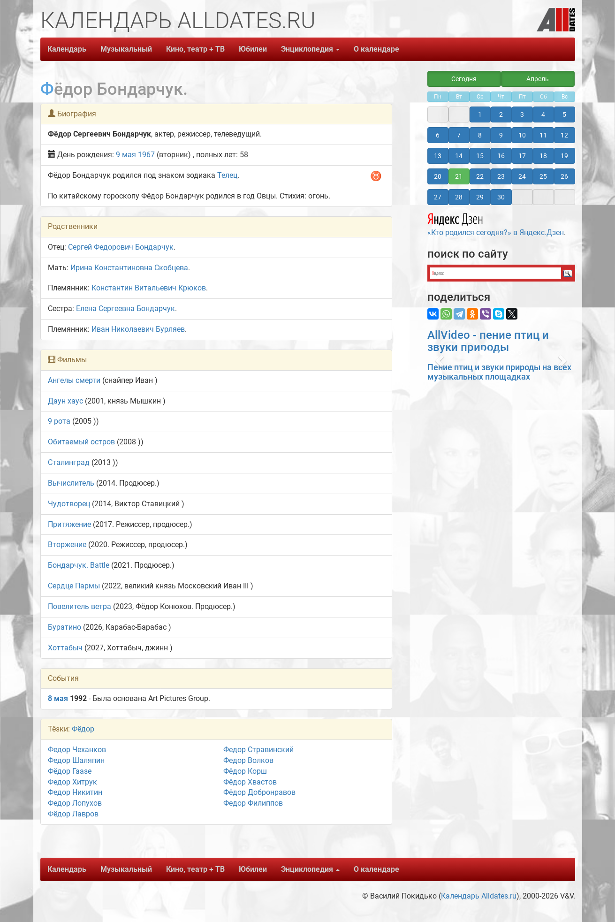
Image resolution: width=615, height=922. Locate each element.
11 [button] (543, 135)
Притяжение (69, 524)
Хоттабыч (65, 647)
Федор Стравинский (258, 749)
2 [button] (501, 114)
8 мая (58, 698)
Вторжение (67, 544)
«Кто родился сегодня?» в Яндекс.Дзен (495, 223)
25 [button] (543, 176)
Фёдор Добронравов (259, 792)
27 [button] (437, 197)
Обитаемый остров (81, 441)
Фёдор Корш (245, 771)
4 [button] (543, 114)
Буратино (64, 627)
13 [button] (437, 156)
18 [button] (543, 156)
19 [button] (564, 156)
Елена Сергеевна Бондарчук (125, 308)
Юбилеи (253, 49)
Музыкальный (126, 49)
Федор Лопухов (75, 803)
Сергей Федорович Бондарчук (121, 247)
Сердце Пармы (74, 585)
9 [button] (501, 135)
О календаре (376, 49)
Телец (227, 175)
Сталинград (69, 462)
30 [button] (501, 197)
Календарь (66, 49)
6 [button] (438, 135)
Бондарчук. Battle (78, 565)
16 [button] (501, 156)
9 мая (126, 154)
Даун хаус (65, 400)
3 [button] (522, 114)
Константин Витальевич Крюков (148, 287)
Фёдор (83, 728)
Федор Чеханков (77, 749)
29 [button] (480, 197)
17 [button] (522, 156)
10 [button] (522, 135)
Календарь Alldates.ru (478, 896)
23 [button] (501, 176)
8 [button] (480, 135)
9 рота (59, 421)
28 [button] (459, 197)
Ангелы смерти (74, 380)
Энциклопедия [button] (310, 49)
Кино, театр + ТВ (195, 49)
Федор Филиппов (253, 803)
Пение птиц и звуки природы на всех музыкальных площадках (499, 371)
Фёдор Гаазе (69, 771)
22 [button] (480, 176)
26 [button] (564, 176)
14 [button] (459, 156)
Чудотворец (69, 503)
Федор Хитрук (72, 781)
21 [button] (459, 176)
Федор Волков (248, 760)
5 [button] (564, 114)
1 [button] (480, 114)
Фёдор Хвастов (250, 781)
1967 (146, 154)
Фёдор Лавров (73, 813)
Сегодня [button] (464, 79)
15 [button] (480, 156)
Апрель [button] (537, 79)
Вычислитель (71, 483)
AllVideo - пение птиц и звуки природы (488, 341)
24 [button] (522, 176)
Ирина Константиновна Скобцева (129, 267)
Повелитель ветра (79, 606)
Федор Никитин (75, 792)
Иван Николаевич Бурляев (138, 329)
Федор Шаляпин (76, 760)
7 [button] (459, 135)
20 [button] (437, 176)
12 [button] (564, 135)
